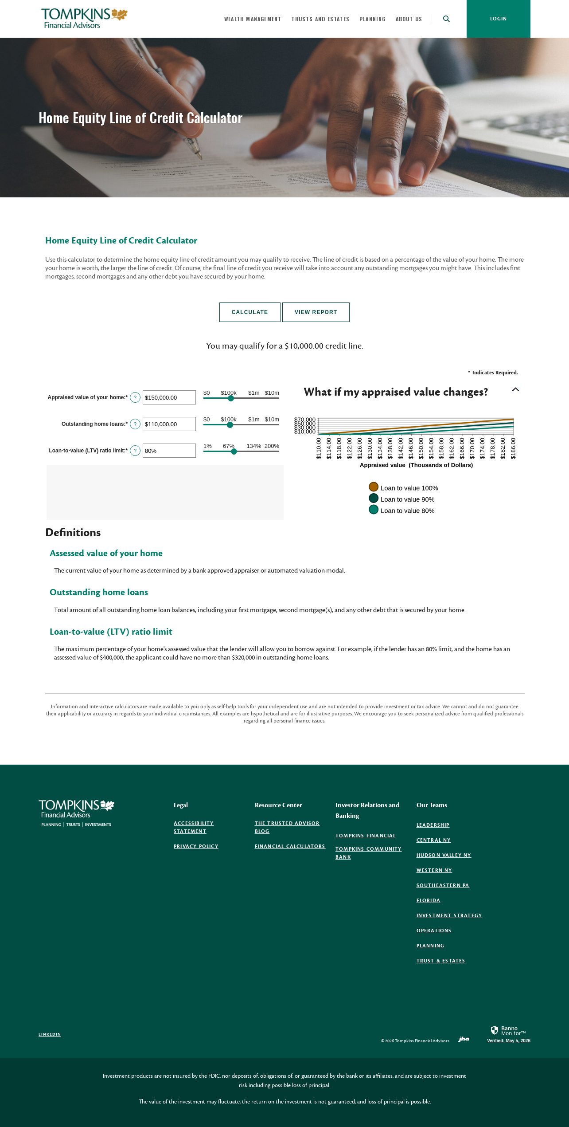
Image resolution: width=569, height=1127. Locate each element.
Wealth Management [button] (252, 19)
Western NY (434, 870)
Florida (428, 900)
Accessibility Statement (194, 827)
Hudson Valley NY (444, 855)
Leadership (433, 825)
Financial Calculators (290, 846)
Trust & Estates (441, 961)
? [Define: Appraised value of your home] (135, 397)
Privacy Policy (196, 846)
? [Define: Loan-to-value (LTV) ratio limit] (135, 450)
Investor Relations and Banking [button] (367, 810)
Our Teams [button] (432, 805)
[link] (508, 1034)
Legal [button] (181, 805)
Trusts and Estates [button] (320, 19)
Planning (431, 945)
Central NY (434, 840)
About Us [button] (409, 19)
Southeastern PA (443, 885)
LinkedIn (50, 1034)
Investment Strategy (450, 915)
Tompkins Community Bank (368, 853)
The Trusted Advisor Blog (287, 828)
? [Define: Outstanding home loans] (135, 424)
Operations (434, 930)
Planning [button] (372, 19)
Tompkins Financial (365, 836)
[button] (403, 392)
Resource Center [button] (278, 805)
